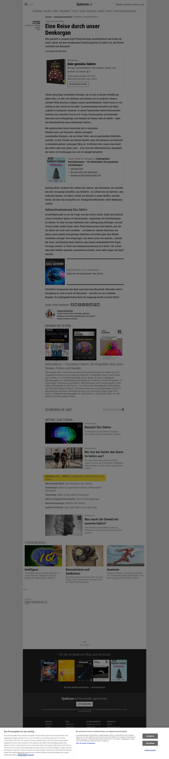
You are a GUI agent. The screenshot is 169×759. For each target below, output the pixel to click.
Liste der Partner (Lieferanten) (85, 744)
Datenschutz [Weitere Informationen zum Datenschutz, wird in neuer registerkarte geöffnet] (22, 756)
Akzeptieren (150, 737)
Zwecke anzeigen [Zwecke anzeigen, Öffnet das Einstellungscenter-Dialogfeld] (150, 751)
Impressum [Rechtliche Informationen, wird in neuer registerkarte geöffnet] (30, 756)
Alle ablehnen (150, 744)
